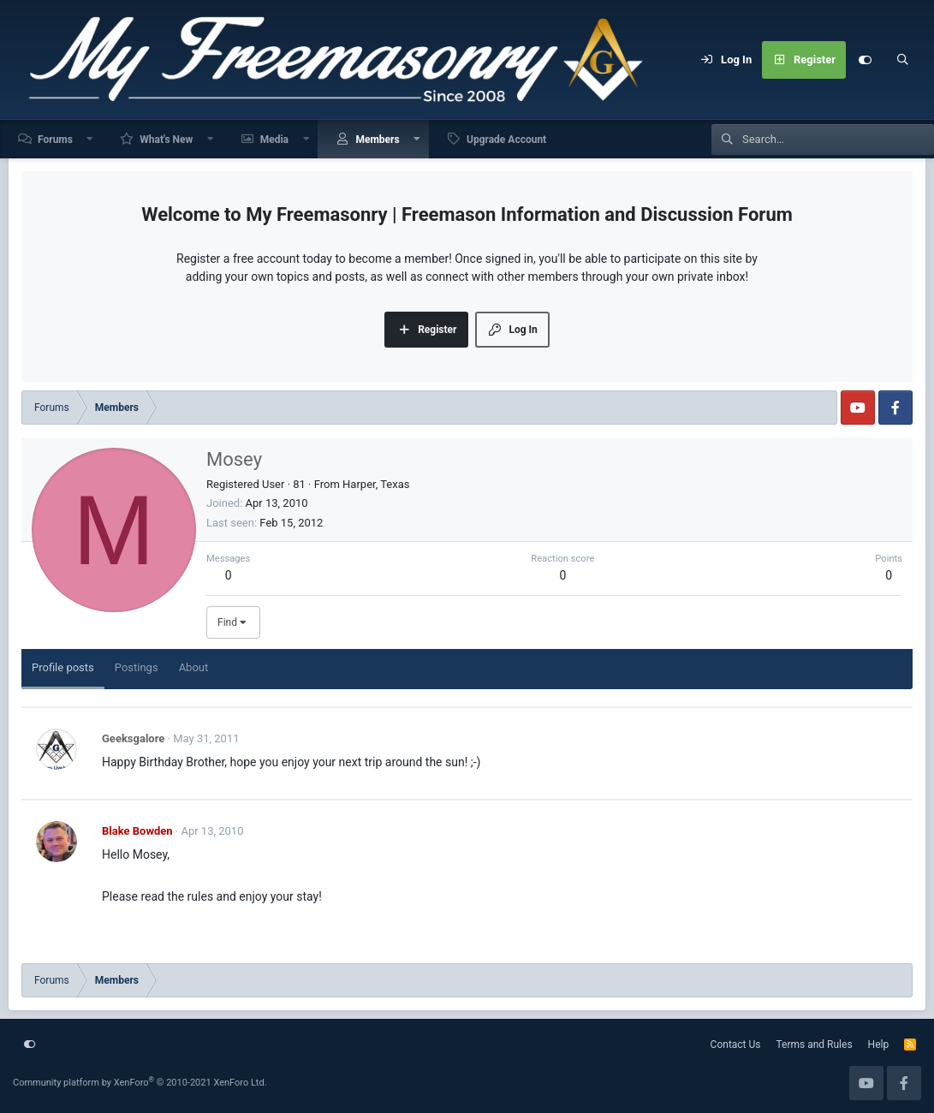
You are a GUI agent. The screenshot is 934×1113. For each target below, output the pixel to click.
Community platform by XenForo (140, 1082)
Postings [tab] (136, 667)
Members (377, 140)
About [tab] (194, 667)
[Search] (902, 60)
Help (878, 1045)
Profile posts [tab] (63, 667)
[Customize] (864, 60)
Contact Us (736, 1045)
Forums (55, 140)
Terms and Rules (814, 1045)
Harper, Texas (375, 484)
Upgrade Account (506, 140)
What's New (166, 140)
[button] (91, 139)
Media (274, 140)
